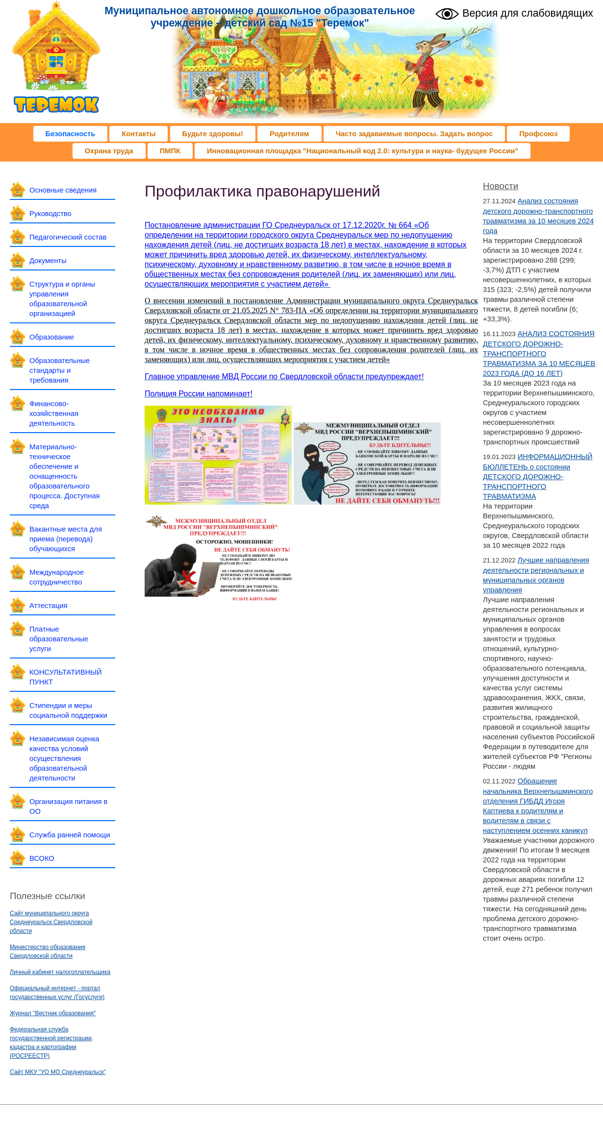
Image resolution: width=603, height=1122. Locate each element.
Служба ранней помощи (69, 835)
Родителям (289, 134)
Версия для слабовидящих (514, 12)
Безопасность (71, 134)
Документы (48, 261)
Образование (51, 337)
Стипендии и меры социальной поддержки (68, 710)
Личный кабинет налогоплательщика (60, 972)
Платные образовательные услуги (58, 639)
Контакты (138, 134)
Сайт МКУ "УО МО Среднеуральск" (58, 1072)
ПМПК (170, 151)
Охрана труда (109, 151)
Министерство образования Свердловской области (47, 951)
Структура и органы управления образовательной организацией (62, 298)
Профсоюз (538, 134)
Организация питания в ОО (68, 806)
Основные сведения (63, 190)
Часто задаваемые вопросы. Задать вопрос (414, 134)
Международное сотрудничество (56, 577)
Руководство (50, 214)
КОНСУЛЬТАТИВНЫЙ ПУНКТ (65, 677)
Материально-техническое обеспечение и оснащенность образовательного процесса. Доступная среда (64, 476)
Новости (500, 186)
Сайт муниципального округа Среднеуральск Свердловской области (51, 922)
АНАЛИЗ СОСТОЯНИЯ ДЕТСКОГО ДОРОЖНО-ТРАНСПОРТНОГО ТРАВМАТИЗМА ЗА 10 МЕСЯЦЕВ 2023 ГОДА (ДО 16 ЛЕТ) (539, 353)
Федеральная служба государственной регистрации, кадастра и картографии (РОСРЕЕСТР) (51, 1042)
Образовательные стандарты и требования (59, 370)
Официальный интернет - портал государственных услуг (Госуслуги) (57, 992)
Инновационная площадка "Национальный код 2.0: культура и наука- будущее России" (362, 151)
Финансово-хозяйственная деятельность (53, 413)
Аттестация (48, 606)
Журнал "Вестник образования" (53, 1013)
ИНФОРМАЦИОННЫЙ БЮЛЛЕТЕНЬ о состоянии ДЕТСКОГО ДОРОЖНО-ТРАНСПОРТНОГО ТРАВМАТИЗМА (538, 476)
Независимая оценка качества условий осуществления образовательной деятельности (64, 758)
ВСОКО (41, 858)
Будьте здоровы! (212, 134)
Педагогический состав (67, 237)
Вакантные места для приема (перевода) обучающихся (65, 539)
